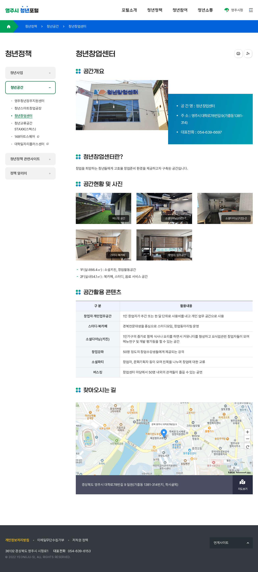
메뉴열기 (251, 10)
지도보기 (243, 488)
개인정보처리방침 (17, 540)
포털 (22, 11)
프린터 (238, 53)
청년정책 (154, 10)
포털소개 (129, 10)
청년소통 (205, 10)
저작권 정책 (80, 540)
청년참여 (180, 10)
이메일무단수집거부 (50, 540)
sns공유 (248, 53)
